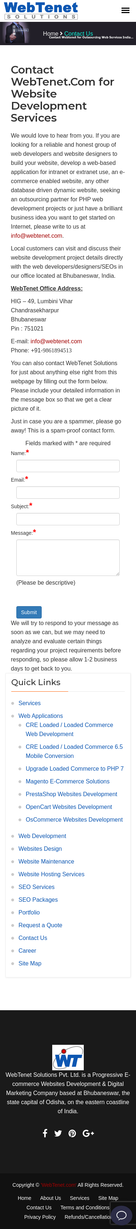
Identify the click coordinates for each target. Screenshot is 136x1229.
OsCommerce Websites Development (74, 820)
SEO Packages (38, 900)
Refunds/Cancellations (90, 1217)
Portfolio (29, 912)
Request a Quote (40, 925)
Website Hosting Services (51, 874)
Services (29, 703)
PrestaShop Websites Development (71, 794)
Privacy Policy (40, 1217)
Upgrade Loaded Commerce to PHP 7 (75, 769)
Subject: (21, 505)
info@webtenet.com (36, 236)
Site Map (29, 963)
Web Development (42, 836)
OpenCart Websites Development (69, 807)
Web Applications (40, 716)
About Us (50, 1198)
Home (51, 34)
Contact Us (32, 938)
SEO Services (36, 887)
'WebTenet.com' (58, 1185)
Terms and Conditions (85, 1207)
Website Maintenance (46, 861)
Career (27, 951)
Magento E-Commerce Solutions (68, 781)
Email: (19, 478)
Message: (23, 532)
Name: (20, 452)
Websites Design (40, 849)
